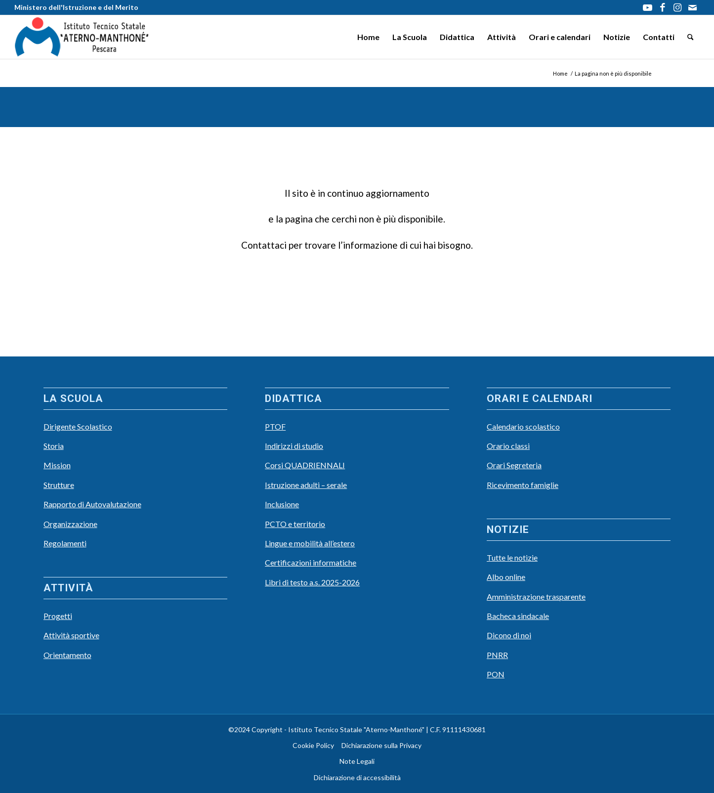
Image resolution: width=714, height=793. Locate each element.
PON (495, 674)
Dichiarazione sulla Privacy (381, 745)
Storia (53, 445)
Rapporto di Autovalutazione (92, 504)
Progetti (57, 615)
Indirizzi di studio (294, 445)
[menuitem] (368, 37)
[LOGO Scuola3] (81, 37)
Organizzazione (70, 524)
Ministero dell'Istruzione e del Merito (76, 7)
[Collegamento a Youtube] (647, 7)
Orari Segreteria (514, 465)
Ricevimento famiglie (522, 484)
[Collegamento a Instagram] (677, 7)
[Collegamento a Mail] (692, 7)
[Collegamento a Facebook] (662, 7)
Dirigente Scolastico (77, 426)
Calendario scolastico (523, 426)
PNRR (497, 655)
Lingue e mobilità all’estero (310, 543)
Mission (57, 465)
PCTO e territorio (295, 524)
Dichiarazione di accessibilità (357, 777)
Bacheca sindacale (518, 615)
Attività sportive (71, 635)
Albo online (506, 576)
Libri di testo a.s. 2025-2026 (312, 582)
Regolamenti (64, 543)
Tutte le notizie (512, 557)
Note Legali (357, 761)
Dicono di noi (509, 635)
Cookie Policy (313, 745)
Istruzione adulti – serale (306, 484)
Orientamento (67, 655)
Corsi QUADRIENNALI (305, 465)
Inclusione (282, 504)
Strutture (58, 484)
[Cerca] (690, 37)
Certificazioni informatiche (310, 562)
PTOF (275, 426)
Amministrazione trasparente (536, 596)
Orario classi (508, 445)
